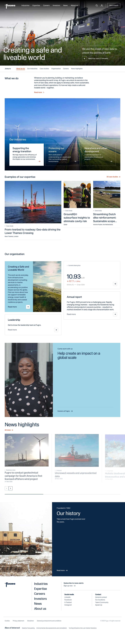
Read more (39, 92)
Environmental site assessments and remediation (52, 628)
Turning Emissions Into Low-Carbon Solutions (82, 628)
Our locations (100, 600)
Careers (46, 5)
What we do (20, 69)
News (65, 5)
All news (9, 430)
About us (74, 5)
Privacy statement (18, 621)
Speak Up (98, 605)
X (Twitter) (68, 602)
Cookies (7, 621)
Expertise (36, 5)
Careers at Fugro (65, 411)
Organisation (56, 69)
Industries (25, 5)
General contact (101, 597)
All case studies (113, 177)
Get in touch (113, 5)
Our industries (32, 69)
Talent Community (101, 602)
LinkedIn (67, 597)
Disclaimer (30, 621)
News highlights (77, 69)
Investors (56, 5)
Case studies (44, 69)
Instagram (68, 605)
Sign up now (70, 586)
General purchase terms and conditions (49, 621)
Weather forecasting (28, 628)
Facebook (68, 600)
